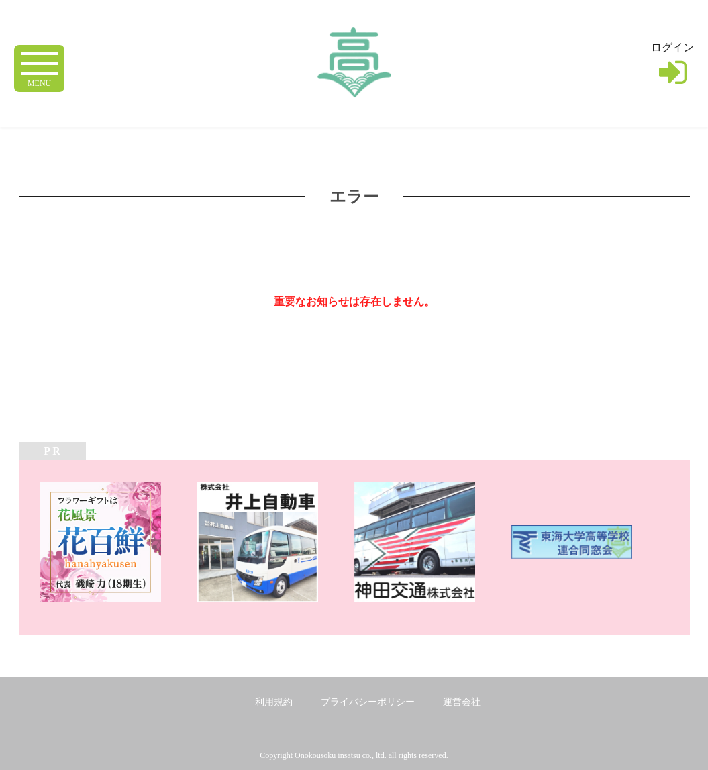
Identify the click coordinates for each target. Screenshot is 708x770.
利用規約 (274, 702)
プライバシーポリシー (368, 702)
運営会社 (462, 702)
